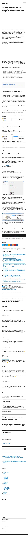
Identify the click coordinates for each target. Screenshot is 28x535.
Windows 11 (6, 478)
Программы (5, 492)
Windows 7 (6, 479)
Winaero (4, 434)
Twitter (17, 236)
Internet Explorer (7, 488)
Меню (24, 3)
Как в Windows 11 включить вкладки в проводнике (12, 259)
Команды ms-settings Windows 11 (9, 460)
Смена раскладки (6, 494)
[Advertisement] (14, 21)
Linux (4, 471)
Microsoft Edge (6, 489)
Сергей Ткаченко (5, 286)
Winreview (5, 3)
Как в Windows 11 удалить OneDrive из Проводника (12, 276)
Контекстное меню (5, 293)
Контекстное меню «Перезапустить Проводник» (12, 281)
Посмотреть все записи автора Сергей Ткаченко (9, 289)
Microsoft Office (6, 472)
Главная (3, 517)
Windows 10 (6, 477)
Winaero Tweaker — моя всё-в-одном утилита (11, 456)
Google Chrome (6, 487)
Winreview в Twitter (6, 443)
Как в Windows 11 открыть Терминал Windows (11, 275)
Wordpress (5, 483)
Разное (4, 493)
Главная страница (7, 248)
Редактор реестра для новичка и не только (10, 463)
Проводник (10, 293)
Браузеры (5, 484)
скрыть (9, 83)
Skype (4, 473)
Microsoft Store (6, 476)
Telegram (14, 236)
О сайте (3, 528)
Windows (12, 248)
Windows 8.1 (6, 482)
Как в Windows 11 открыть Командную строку (11, 277)
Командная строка (19, 292)
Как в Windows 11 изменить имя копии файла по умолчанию (14, 269)
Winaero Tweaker (5, 519)
